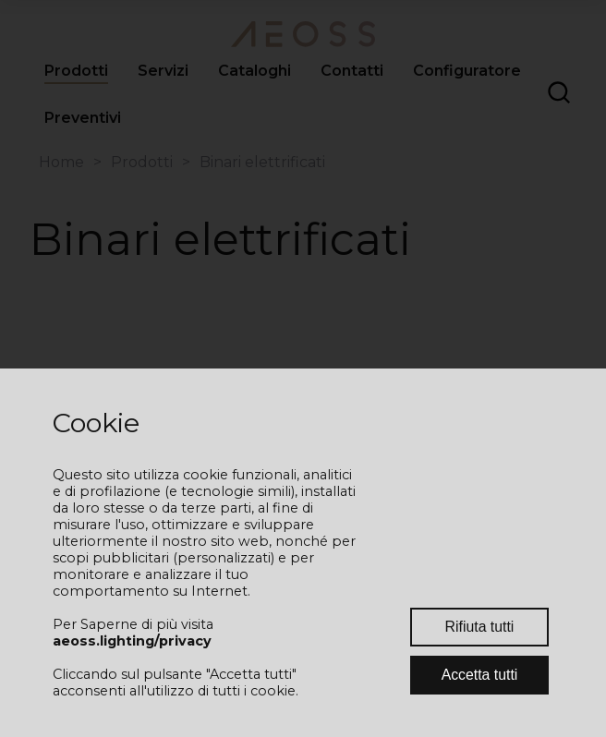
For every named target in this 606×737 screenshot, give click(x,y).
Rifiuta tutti (480, 626)
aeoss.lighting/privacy (132, 641)
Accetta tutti (480, 675)
